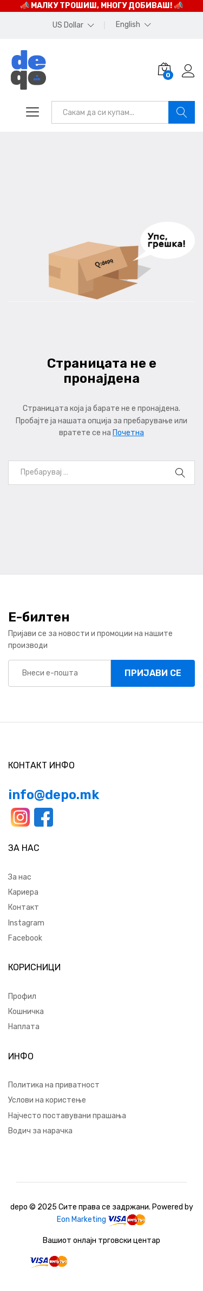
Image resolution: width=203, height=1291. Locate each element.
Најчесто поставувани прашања (67, 1115)
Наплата (24, 1026)
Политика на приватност (54, 1085)
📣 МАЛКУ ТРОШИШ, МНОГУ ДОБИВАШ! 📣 (101, 5)
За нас (19, 877)
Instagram (26, 923)
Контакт (23, 907)
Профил (22, 996)
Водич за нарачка (40, 1130)
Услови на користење (47, 1100)
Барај (181, 112)
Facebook (25, 938)
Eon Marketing (81, 1219)
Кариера (23, 892)
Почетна (128, 432)
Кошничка (26, 1011)
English (128, 25)
